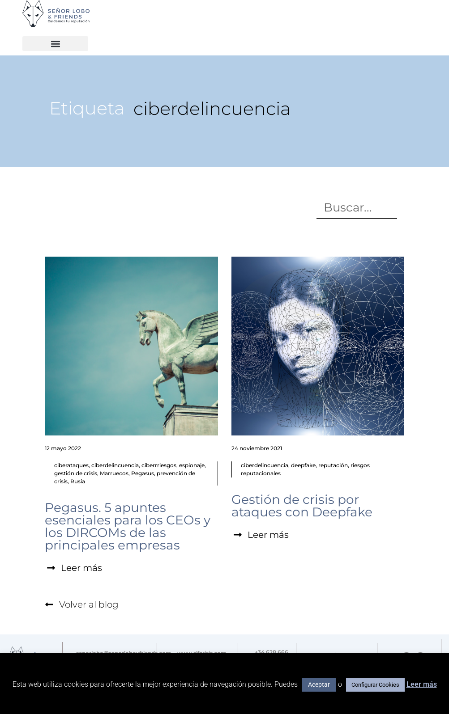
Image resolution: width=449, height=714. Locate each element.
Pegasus (142, 473)
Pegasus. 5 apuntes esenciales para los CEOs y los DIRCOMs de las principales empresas (127, 526)
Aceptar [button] (319, 684)
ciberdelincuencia (115, 465)
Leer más (421, 684)
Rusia (77, 481)
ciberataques (71, 465)
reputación (333, 465)
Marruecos (114, 473)
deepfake (303, 465)
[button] (55, 43)
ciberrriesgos (158, 465)
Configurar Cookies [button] (375, 684)
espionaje (192, 465)
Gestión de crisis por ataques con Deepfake (301, 506)
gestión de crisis (75, 473)
